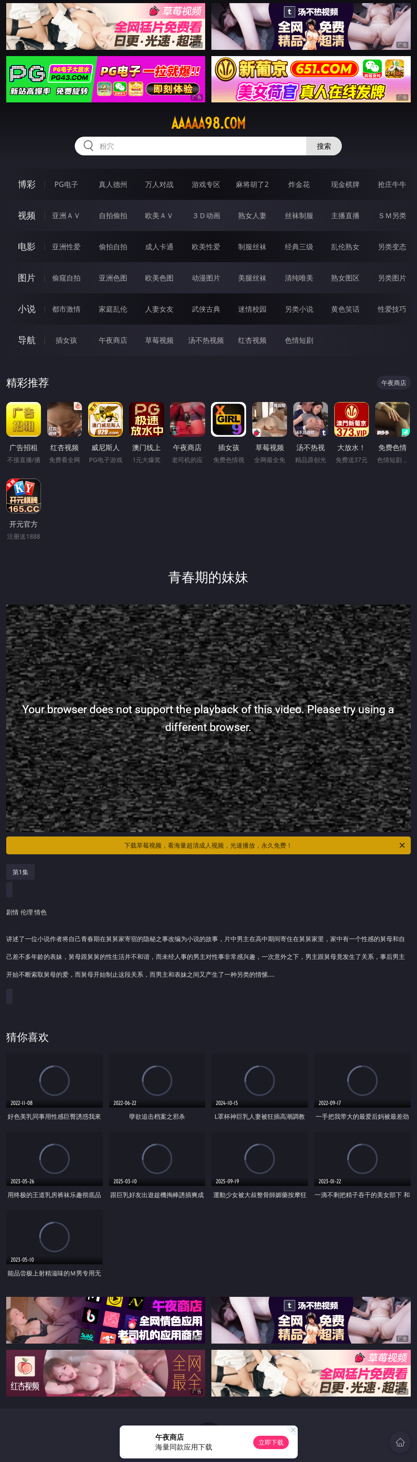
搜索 (324, 146)
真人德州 (113, 184)
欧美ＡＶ (159, 215)
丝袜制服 (299, 215)
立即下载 (271, 1442)
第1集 (20, 872)
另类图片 (392, 278)
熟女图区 (345, 278)
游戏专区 (206, 184)
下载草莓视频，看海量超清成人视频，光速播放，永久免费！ (265, 845)
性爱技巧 (392, 309)
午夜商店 (113, 340)
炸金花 (299, 184)
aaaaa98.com (208, 123)
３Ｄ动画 (206, 215)
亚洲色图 (113, 278)
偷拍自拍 (113, 247)
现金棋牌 (345, 184)
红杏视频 (252, 340)
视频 (27, 215)
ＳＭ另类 (392, 215)
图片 (27, 278)
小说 (27, 309)
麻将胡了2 (252, 184)
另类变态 (392, 247)
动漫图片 (206, 278)
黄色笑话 (345, 309)
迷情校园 (252, 309)
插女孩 (66, 340)
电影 (27, 246)
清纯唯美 (299, 278)
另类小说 (299, 309)
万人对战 (159, 184)
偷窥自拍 (66, 278)
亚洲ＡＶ (66, 215)
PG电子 (66, 184)
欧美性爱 (206, 247)
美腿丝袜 (252, 278)
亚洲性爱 (66, 247)
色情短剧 (299, 340)
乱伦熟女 (345, 247)
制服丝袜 (252, 247)
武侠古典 (206, 309)
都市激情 (66, 309)
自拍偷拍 (113, 215)
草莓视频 (159, 340)
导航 (27, 340)
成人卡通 (159, 247)
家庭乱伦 (113, 309)
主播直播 (345, 215)
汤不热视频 (206, 340)
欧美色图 (159, 278)
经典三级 (299, 247)
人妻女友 (159, 309)
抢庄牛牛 (392, 184)
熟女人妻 (252, 215)
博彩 (27, 184)
